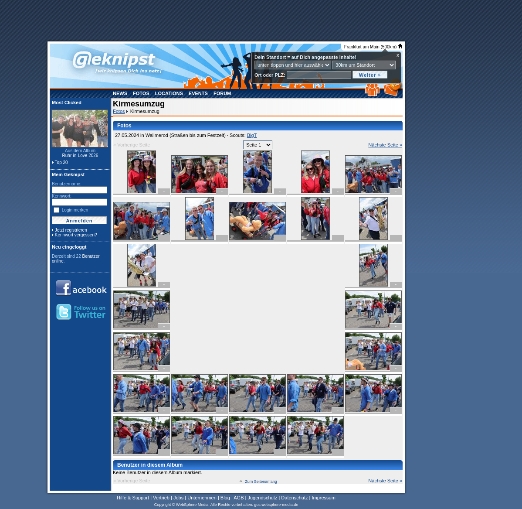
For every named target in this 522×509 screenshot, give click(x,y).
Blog (225, 497)
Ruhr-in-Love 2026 (80, 155)
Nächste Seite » (385, 144)
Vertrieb (161, 497)
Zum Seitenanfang (261, 481)
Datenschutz (294, 497)
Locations (169, 93)
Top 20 (61, 162)
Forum (222, 93)
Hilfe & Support (133, 497)
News (120, 93)
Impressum (323, 497)
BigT (252, 135)
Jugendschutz (262, 497)
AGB (239, 497)
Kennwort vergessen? (76, 234)
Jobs (178, 497)
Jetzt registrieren (71, 230)
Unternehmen (202, 497)
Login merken (75, 210)
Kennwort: (61, 196)
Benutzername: (66, 183)
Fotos (141, 93)
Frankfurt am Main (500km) (373, 46)
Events (198, 93)
